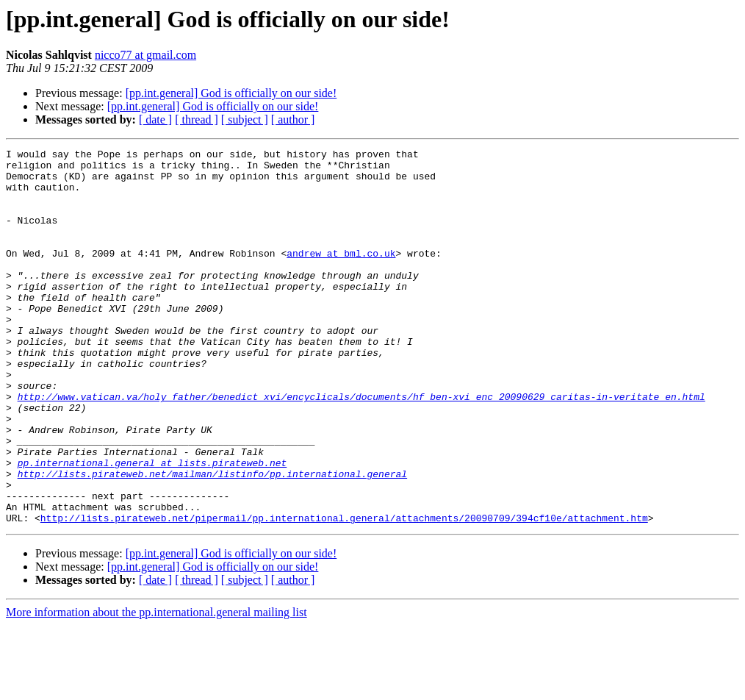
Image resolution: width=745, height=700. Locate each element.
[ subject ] (244, 119)
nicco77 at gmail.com (145, 55)
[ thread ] (196, 119)
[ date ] (155, 119)
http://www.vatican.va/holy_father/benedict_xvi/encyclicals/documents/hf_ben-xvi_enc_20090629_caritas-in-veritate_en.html (361, 447)
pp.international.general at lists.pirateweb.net (152, 526)
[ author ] (293, 119)
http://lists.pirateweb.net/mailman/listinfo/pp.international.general (212, 539)
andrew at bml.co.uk (341, 275)
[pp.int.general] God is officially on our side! (231, 93)
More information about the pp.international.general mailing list (156, 687)
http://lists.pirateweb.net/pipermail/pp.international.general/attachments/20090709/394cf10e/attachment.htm (344, 592)
